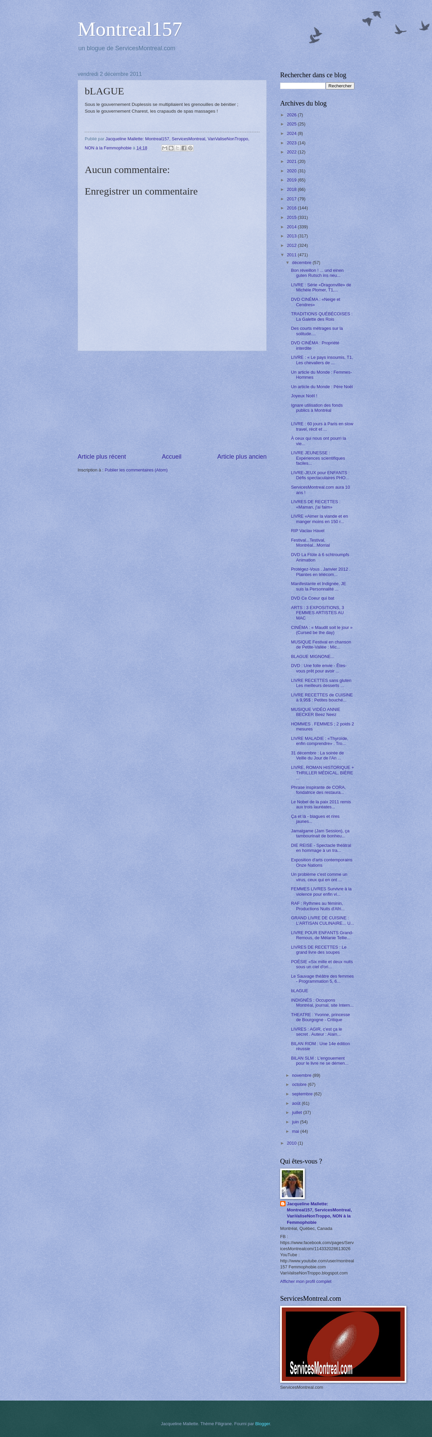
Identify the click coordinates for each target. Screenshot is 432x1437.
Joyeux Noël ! (304, 395)
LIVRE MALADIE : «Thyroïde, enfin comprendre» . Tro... (319, 741)
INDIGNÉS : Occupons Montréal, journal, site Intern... (322, 1003)
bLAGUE (299, 990)
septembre (303, 1093)
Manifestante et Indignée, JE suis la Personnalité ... (318, 586)
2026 (292, 114)
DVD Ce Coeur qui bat (312, 598)
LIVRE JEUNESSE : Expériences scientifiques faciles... (318, 458)
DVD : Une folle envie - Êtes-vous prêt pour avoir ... (319, 668)
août (297, 1103)
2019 (292, 179)
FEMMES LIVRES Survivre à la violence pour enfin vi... (321, 891)
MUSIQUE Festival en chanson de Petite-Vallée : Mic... (321, 644)
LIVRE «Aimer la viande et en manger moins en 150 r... (319, 519)
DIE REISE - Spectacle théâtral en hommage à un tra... (321, 848)
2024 (292, 133)
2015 (292, 217)
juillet (297, 1112)
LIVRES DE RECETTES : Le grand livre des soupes (319, 950)
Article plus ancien (242, 456)
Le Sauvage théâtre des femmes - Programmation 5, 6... (322, 979)
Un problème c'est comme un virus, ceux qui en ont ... (319, 877)
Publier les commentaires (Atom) (136, 469)
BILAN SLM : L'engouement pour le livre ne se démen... (319, 1061)
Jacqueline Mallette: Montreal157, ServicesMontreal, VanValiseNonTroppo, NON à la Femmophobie (319, 1213)
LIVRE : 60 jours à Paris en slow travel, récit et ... (322, 426)
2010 (292, 1143)
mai (296, 1131)
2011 (292, 254)
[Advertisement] (172, 402)
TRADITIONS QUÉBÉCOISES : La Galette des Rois (321, 316)
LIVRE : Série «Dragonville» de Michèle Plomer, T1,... (321, 287)
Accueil (171, 456)
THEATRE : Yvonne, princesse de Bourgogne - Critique (320, 1017)
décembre (302, 262)
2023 (292, 142)
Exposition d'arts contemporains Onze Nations (321, 862)
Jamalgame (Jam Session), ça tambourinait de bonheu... (320, 833)
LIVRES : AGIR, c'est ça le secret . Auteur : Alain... (316, 1032)
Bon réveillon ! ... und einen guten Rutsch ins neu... (317, 273)
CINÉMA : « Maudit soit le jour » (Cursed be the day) (321, 630)
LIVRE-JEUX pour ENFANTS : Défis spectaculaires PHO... (320, 475)
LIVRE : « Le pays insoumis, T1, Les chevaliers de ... (322, 360)
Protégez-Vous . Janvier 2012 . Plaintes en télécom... (320, 572)
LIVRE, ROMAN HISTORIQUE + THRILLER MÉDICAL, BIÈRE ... (322, 772)
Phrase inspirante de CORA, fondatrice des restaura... (318, 790)
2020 (292, 170)
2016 (292, 207)
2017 (292, 198)
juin (296, 1121)
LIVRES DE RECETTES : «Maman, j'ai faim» (316, 504)
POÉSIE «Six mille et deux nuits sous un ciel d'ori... (322, 964)
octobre (300, 1084)
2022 (292, 151)
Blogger (262, 1423)
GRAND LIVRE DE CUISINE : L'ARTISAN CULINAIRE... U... (322, 920)
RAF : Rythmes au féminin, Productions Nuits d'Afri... (318, 906)
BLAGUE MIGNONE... (312, 656)
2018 (292, 189)
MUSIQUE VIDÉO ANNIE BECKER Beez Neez (315, 712)
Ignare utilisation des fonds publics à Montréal (317, 408)
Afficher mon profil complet (305, 1281)
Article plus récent (102, 456)
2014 (292, 226)
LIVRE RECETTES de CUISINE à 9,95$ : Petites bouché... (322, 697)
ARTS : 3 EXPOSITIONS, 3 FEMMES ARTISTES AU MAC (317, 613)
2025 (292, 123)
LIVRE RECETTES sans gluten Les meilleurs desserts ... (321, 683)
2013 (292, 235)
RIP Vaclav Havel (307, 530)
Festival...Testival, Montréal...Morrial (310, 543)
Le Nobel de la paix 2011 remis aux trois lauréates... (321, 804)
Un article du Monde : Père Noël (322, 386)
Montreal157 (130, 29)
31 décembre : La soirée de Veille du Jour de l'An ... (317, 755)
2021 (292, 161)
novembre (302, 1075)
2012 (292, 245)
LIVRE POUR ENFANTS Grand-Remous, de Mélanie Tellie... (322, 935)
